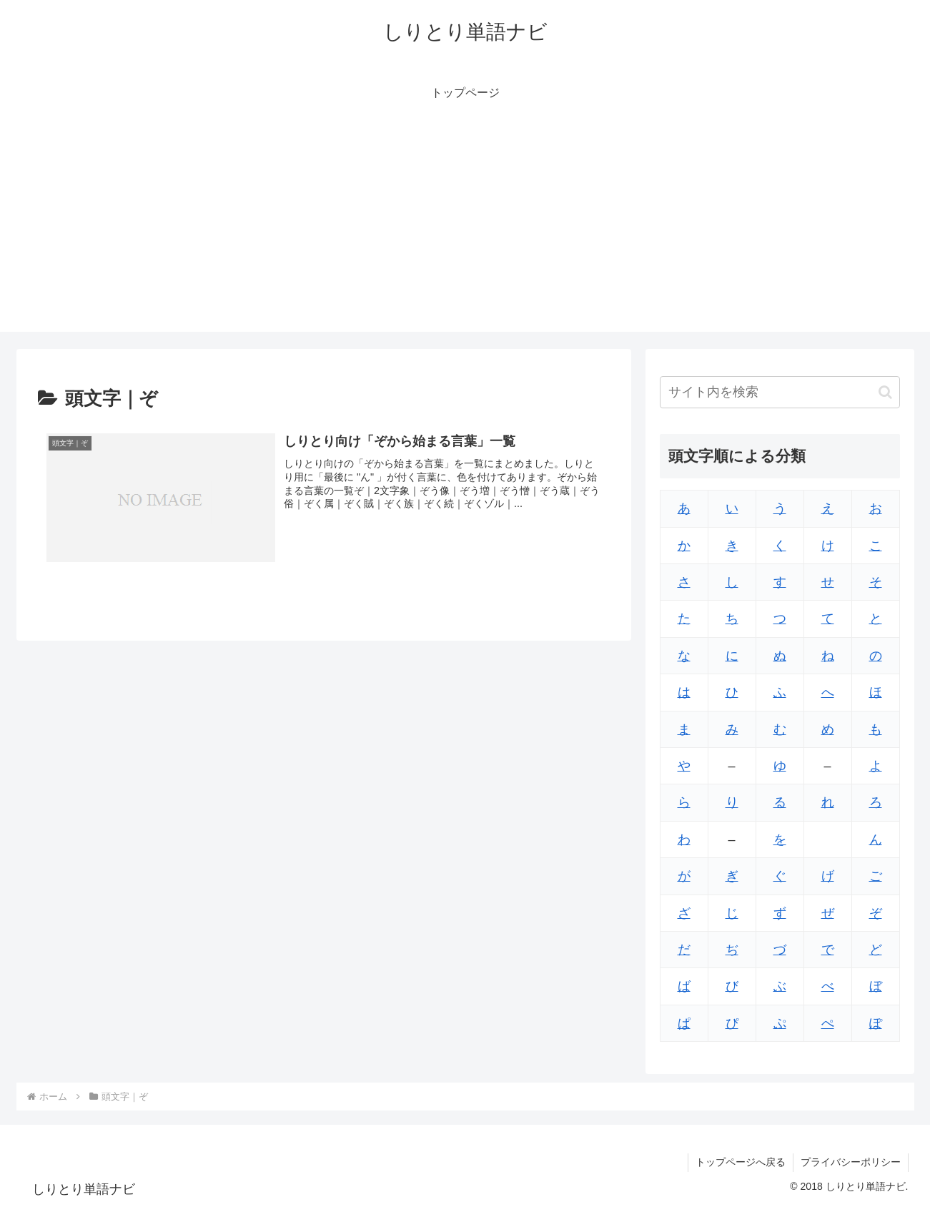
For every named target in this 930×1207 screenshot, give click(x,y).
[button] (885, 392)
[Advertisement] (465, 232)
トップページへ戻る (741, 1162)
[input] (780, 392)
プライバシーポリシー (851, 1162)
